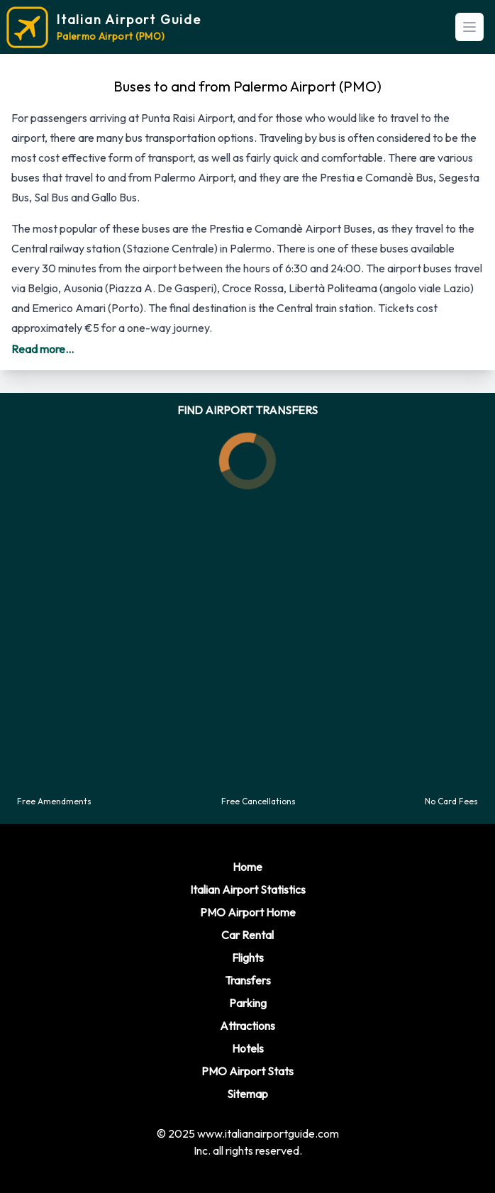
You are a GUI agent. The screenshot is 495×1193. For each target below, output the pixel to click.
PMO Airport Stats (247, 1071)
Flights (248, 957)
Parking (248, 1003)
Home (247, 867)
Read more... (42, 349)
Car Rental (247, 935)
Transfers (248, 980)
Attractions (247, 1026)
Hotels (248, 1048)
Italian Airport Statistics (248, 889)
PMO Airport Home (248, 912)
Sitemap (247, 1094)
